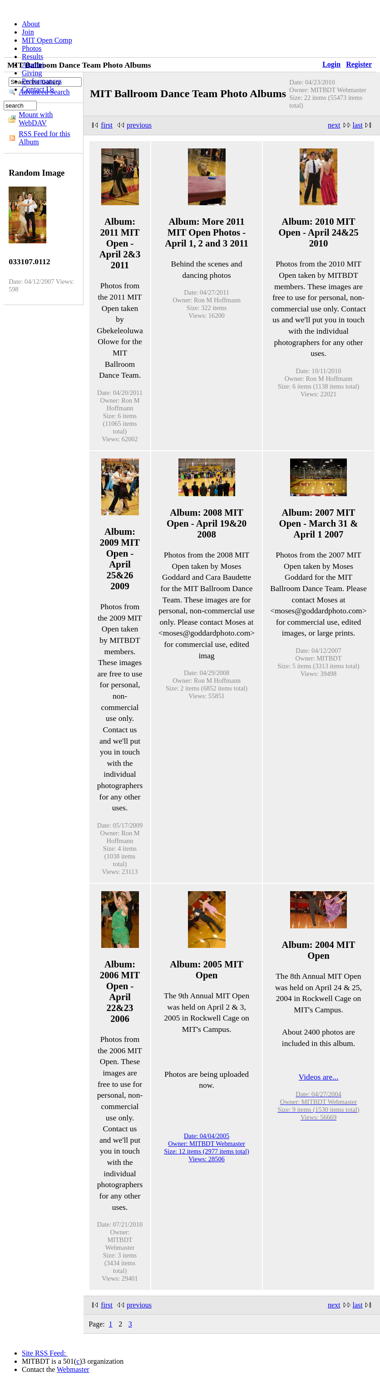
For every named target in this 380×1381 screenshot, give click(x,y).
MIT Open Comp (47, 40)
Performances (42, 81)
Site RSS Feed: (45, 1353)
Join (28, 32)
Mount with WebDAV (36, 119)
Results (32, 56)
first (107, 125)
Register (359, 64)
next (334, 125)
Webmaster (73, 1369)
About (31, 24)
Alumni (33, 65)
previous (139, 125)
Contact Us (38, 89)
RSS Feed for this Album (44, 138)
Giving (32, 73)
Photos (32, 48)
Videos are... (319, 1076)
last (358, 125)
